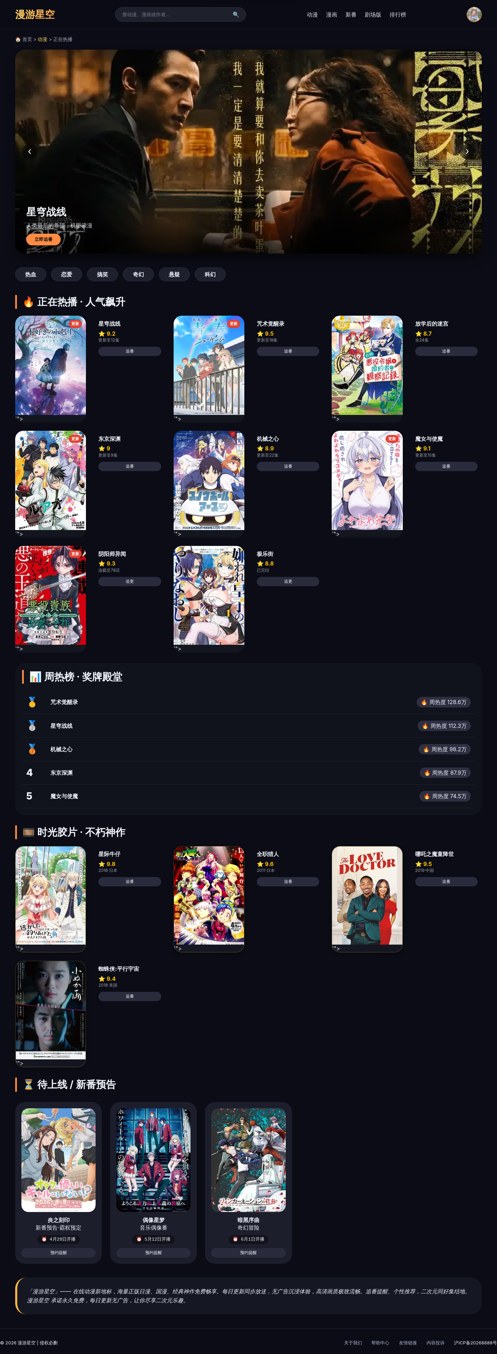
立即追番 (43, 239)
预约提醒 (58, 1252)
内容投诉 (436, 1342)
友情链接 (408, 1342)
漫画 (331, 14)
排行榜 (398, 14)
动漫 (312, 14)
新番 (351, 14)
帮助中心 (380, 1342)
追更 (130, 581)
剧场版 (373, 14)
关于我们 (353, 1342)
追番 (130, 351)
